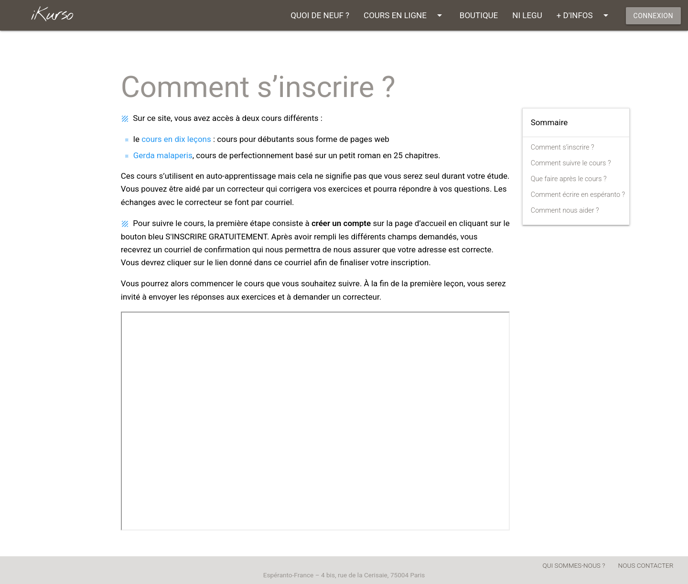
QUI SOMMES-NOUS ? (574, 565)
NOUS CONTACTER (646, 565)
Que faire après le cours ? (569, 179)
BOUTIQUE (479, 15)
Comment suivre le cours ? (571, 163)
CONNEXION (653, 16)
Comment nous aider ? (565, 210)
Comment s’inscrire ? (562, 147)
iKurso (52, 15)
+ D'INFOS (584, 15)
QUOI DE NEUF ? (319, 15)
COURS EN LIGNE (404, 15)
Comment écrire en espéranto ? (578, 195)
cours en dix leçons (176, 139)
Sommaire (549, 122)
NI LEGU (527, 15)
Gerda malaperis (163, 155)
